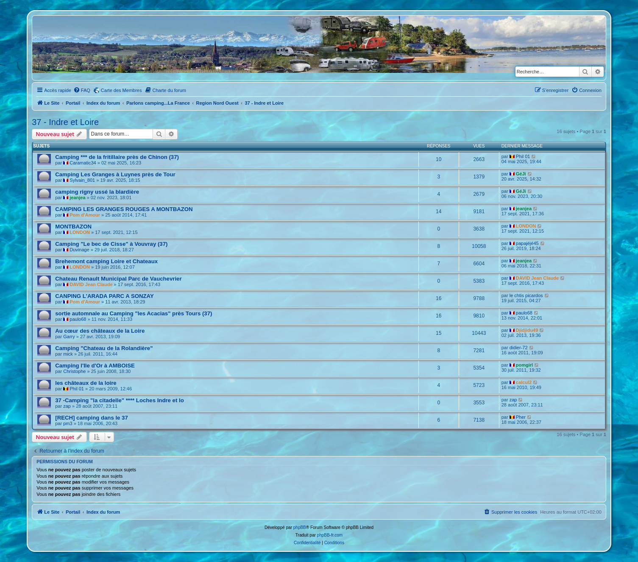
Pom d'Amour (85, 214)
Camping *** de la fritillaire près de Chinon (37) (117, 157)
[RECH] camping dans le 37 (91, 418)
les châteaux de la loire (85, 383)
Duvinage (79, 249)
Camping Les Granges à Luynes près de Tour (115, 174)
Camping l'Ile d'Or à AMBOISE (95, 365)
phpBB (299, 527)
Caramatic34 (83, 162)
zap (67, 406)
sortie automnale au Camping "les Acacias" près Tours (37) (133, 313)
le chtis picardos (526, 295)
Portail (73, 103)
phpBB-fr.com (330, 535)
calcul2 (524, 382)
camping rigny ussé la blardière (97, 192)
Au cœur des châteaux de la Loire (100, 331)
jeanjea (77, 197)
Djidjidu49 (527, 330)
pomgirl (524, 364)
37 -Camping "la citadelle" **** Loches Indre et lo (119, 400)
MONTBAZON (73, 226)
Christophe (74, 371)
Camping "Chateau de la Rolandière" (104, 348)
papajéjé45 (527, 243)
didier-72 (519, 347)
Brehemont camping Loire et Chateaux (106, 261)
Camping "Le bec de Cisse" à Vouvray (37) (111, 244)
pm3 (67, 423)
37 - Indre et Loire (65, 122)
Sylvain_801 (82, 180)
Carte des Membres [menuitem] (121, 90)
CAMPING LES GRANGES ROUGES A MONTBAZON (123, 209)
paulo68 (78, 319)
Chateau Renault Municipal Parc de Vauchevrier (118, 278)
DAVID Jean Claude (91, 284)
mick (68, 353)
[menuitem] (81, 90)
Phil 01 (523, 156)
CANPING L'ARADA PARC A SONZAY (104, 296)
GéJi (521, 173)
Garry (69, 336)
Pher (521, 417)
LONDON (80, 232)
